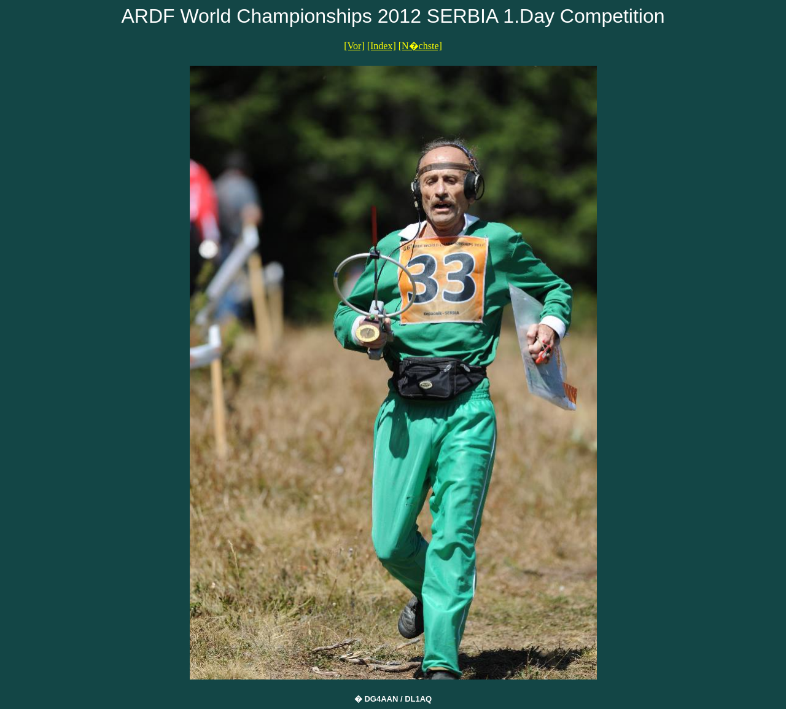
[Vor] (354, 46)
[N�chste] (420, 46)
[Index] (381, 46)
